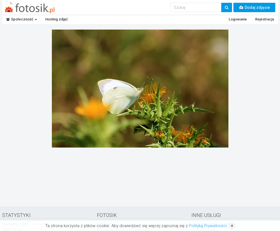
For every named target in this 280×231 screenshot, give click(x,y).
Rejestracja (264, 19)
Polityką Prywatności (208, 225)
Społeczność (21, 19)
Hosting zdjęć (56, 19)
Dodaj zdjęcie (254, 7)
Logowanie (238, 19)
